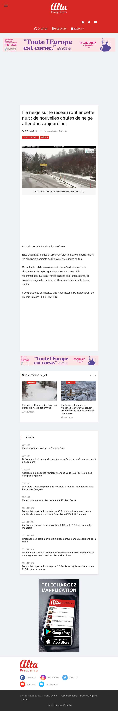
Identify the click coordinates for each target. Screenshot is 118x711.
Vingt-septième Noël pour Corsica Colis (43, 448)
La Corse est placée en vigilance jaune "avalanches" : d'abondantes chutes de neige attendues (77, 409)
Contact (25, 699)
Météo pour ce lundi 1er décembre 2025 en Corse (49, 500)
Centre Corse (31, 137)
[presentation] (90, 375)
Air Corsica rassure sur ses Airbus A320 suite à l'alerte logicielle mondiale (57, 526)
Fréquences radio (68, 695)
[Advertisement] (59, 79)
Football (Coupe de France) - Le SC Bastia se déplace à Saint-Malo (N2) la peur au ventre (58, 568)
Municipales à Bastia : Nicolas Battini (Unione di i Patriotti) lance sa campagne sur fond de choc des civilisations (58, 554)
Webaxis (67, 705)
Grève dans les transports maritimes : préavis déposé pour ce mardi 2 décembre (59, 460)
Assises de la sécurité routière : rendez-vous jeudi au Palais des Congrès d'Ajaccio (57, 474)
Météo (44, 137)
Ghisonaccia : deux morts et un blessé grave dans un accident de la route (59, 540)
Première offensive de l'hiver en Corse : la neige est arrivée (39, 406)
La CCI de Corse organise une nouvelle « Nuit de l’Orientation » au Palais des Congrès (57, 488)
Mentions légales (88, 695)
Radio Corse (50, 695)
